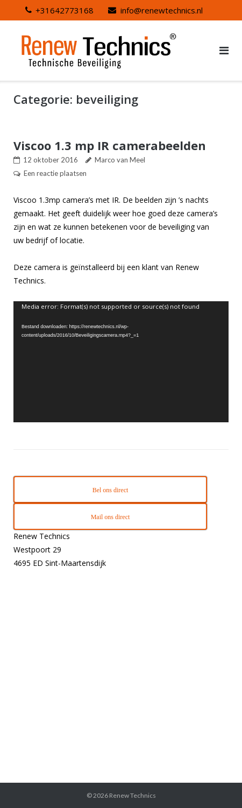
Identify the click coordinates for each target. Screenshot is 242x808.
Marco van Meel (120, 159)
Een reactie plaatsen (55, 173)
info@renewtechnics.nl (161, 10)
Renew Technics (132, 795)
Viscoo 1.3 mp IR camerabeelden (109, 145)
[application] (121, 361)
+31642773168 (64, 10)
